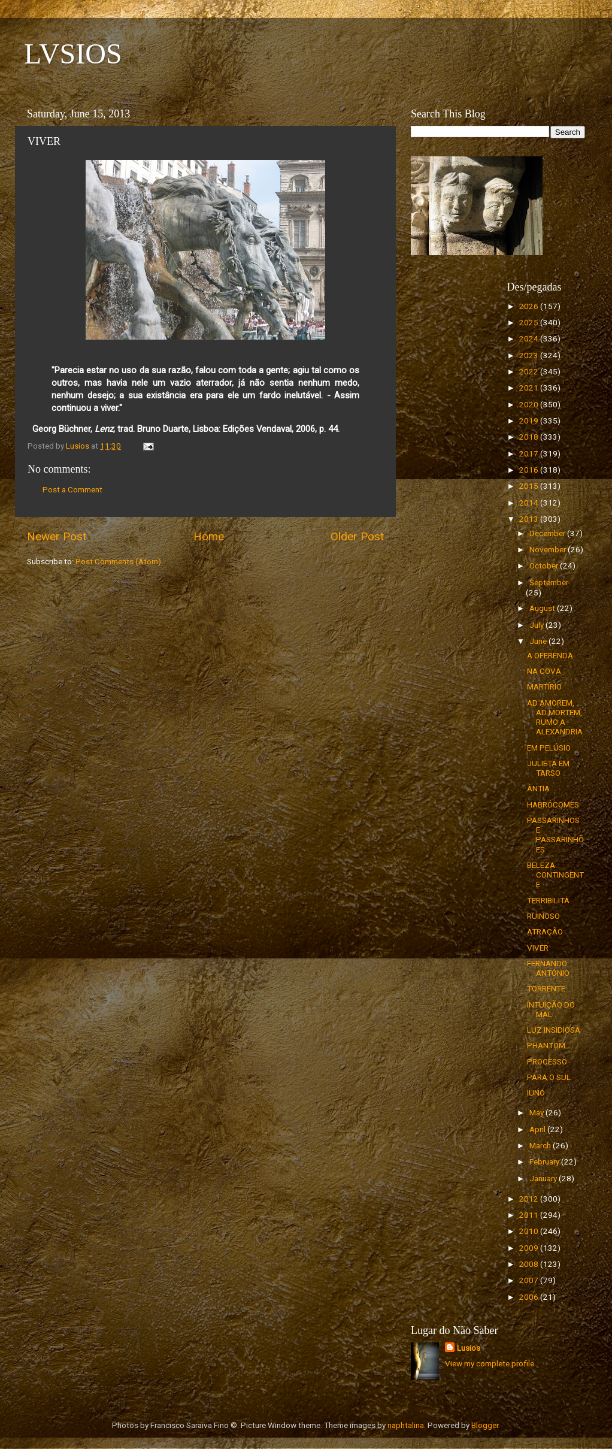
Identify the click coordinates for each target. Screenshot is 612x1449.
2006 (529, 1297)
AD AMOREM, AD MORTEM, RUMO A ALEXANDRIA (555, 717)
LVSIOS (73, 53)
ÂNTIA (538, 788)
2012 (529, 1198)
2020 (529, 404)
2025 (529, 322)
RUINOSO (543, 916)
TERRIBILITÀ (548, 900)
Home (208, 536)
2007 (529, 1280)
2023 (529, 355)
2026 (529, 306)
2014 (529, 502)
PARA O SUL (549, 1077)
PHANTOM (546, 1045)
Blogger (484, 1425)
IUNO (536, 1092)
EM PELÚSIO (549, 747)
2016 (529, 469)
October (544, 565)
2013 (529, 519)
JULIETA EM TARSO (548, 768)
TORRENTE (546, 988)
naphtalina (405, 1425)
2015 (529, 486)
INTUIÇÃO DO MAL (551, 1009)
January (544, 1178)
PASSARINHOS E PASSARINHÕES (555, 834)
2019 (529, 420)
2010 (529, 1231)
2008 (529, 1264)
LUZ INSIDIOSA (553, 1029)
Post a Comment (72, 489)
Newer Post (56, 536)
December (548, 533)
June (539, 641)
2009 (529, 1248)
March (541, 1145)
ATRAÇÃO (545, 931)
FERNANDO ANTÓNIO (548, 968)
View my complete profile (489, 1363)
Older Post (357, 536)
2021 (529, 387)
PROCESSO (547, 1061)
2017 (529, 453)
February (545, 1161)
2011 (529, 1215)
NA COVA (544, 671)
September (548, 582)
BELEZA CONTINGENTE (555, 874)
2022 (529, 371)
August (543, 608)
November (548, 549)
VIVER (538, 947)
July (537, 625)
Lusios (468, 1348)
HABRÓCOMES (553, 804)
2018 (529, 436)
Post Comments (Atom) (118, 561)
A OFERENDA (550, 655)
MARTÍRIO (544, 686)
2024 (529, 338)
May (537, 1112)
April (538, 1129)
